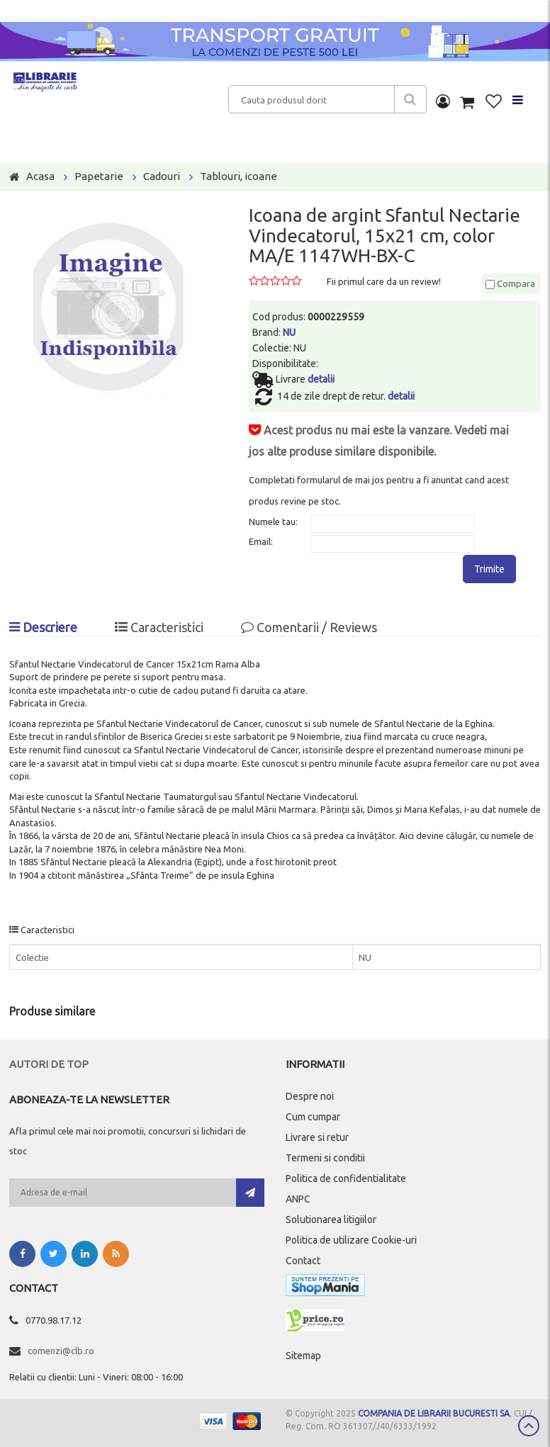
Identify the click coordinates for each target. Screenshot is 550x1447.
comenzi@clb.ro (61, 1351)
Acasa (40, 176)
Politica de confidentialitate (346, 1178)
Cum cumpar (313, 1116)
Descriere (43, 627)
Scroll (528, 1425)
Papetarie (98, 176)
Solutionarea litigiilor (331, 1219)
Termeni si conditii (325, 1158)
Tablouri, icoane (238, 176)
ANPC (298, 1199)
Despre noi (310, 1096)
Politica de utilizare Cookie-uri (351, 1240)
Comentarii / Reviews (309, 627)
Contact (303, 1260)
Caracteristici (159, 627)
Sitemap (303, 1355)
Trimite (489, 569)
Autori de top (49, 1064)
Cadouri (161, 176)
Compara (510, 283)
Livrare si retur (317, 1137)
